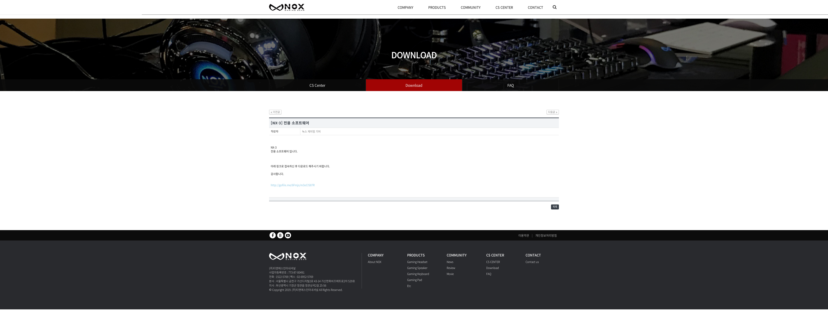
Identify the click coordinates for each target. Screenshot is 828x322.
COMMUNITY (472, 7)
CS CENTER (505, 7)
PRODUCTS (438, 7)
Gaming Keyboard (418, 277)
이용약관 (523, 239)
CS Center (317, 85)
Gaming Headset (417, 265)
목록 (553, 210)
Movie (450, 277)
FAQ (510, 85)
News (450, 265)
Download (414, 85)
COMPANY (406, 7)
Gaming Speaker (417, 271)
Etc (409, 289)
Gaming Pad (414, 283)
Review (451, 271)
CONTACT (536, 7)
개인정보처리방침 (546, 239)
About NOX (374, 265)
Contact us (532, 265)
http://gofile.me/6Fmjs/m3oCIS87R (293, 187)
